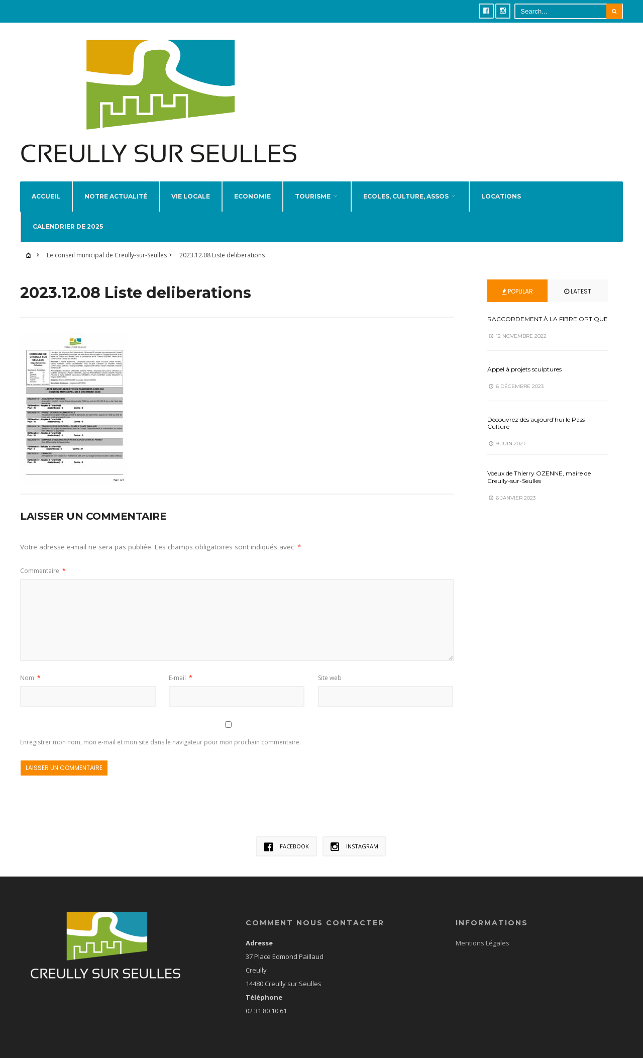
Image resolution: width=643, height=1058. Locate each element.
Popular (517, 275)
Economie (252, 180)
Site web (330, 661)
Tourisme (313, 180)
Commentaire (43, 555)
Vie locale (190, 180)
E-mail (180, 661)
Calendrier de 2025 (68, 210)
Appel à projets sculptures (524, 353)
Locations (501, 180)
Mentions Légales (482, 926)
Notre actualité (115, 180)
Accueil (46, 180)
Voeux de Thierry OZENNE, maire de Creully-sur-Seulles (539, 461)
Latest (577, 275)
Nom (30, 661)
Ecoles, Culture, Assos (406, 180)
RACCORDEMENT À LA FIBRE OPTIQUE (547, 303)
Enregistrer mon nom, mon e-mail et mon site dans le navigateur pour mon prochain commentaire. (160, 726)
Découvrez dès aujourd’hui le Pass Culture (536, 407)
